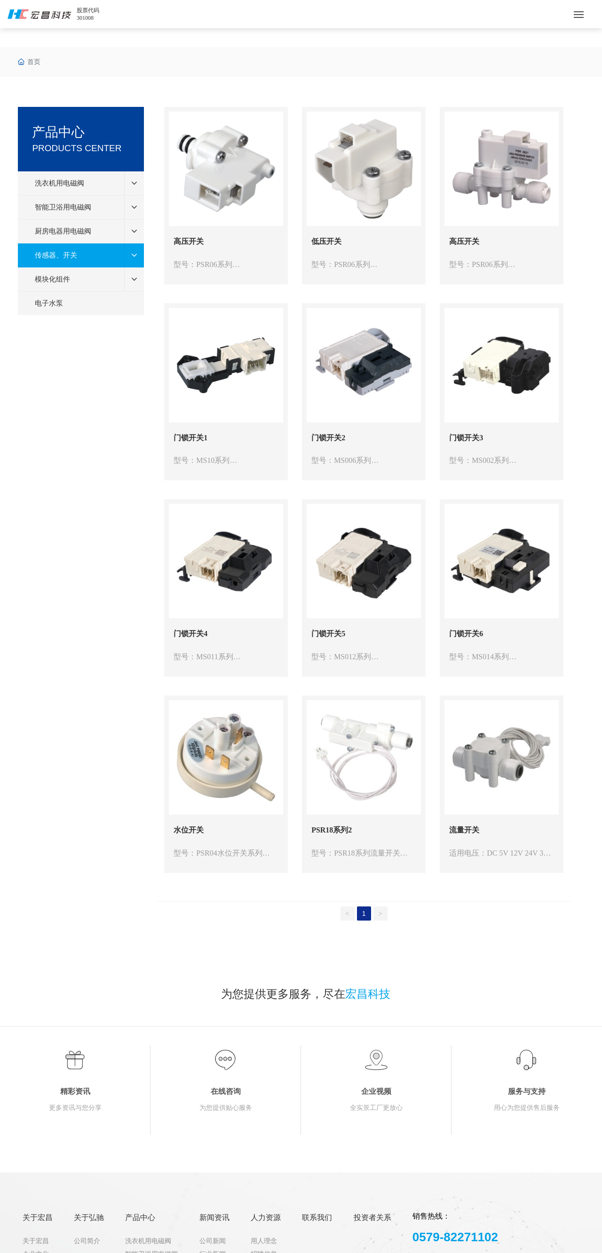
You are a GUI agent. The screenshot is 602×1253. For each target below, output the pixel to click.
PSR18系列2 (331, 830)
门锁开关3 (466, 438)
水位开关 (189, 830)
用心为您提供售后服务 (527, 1107)
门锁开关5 (328, 634)
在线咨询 (226, 1091)
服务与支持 (527, 1091)
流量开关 (464, 830)
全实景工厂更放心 (376, 1107)
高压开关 (189, 241)
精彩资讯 (75, 1091)
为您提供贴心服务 (225, 1107)
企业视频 (376, 1091)
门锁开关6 (466, 634)
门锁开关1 (190, 438)
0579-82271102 (455, 1237)
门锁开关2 (328, 438)
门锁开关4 (190, 634)
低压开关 (326, 241)
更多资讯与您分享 (75, 1107)
